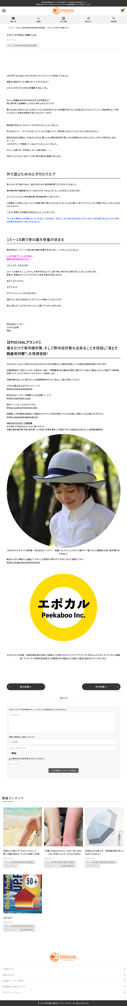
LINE (28, 559)
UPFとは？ (8, 917)
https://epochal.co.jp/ (19, 398)
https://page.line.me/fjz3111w (23, 562)
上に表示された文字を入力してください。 (27, 758)
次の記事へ (101, 686)
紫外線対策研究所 (67, 866)
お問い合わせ (8, 974)
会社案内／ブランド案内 (13, 980)
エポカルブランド (11, 866)
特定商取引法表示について (14, 986)
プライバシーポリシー (11, 992)
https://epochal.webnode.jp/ (22, 417)
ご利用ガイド (8, 969)
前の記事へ (26, 686)
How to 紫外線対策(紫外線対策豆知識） (22, 45)
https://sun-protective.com (22, 407)
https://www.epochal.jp (20, 388)
